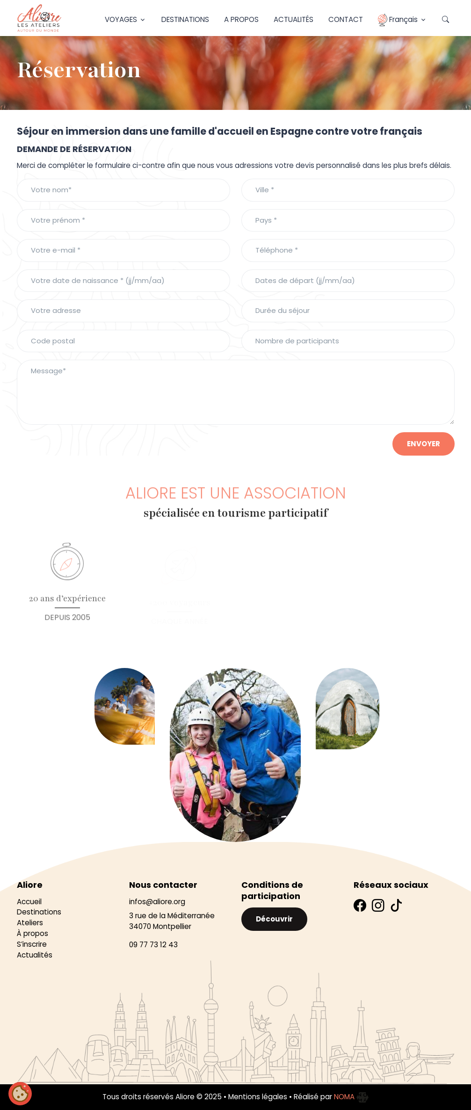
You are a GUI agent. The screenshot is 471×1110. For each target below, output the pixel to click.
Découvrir (274, 919)
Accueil (29, 902)
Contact (345, 19)
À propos (32, 933)
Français (398, 20)
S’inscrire (32, 944)
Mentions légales (257, 1097)
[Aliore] (39, 18)
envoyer (423, 444)
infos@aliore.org (157, 902)
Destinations (185, 19)
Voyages (121, 19)
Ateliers (30, 923)
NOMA (351, 1097)
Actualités (293, 19)
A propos (241, 19)
